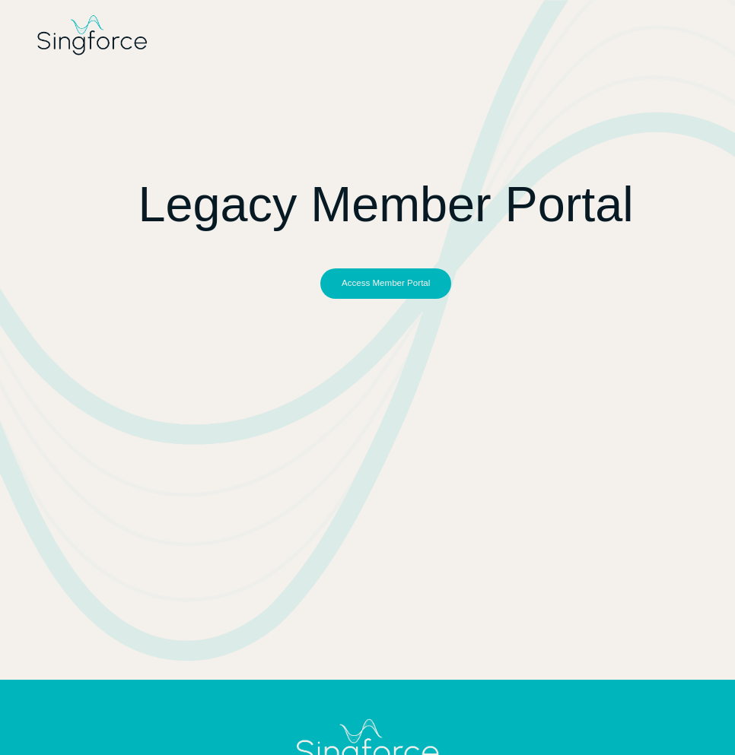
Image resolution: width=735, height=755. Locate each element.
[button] (385, 283)
